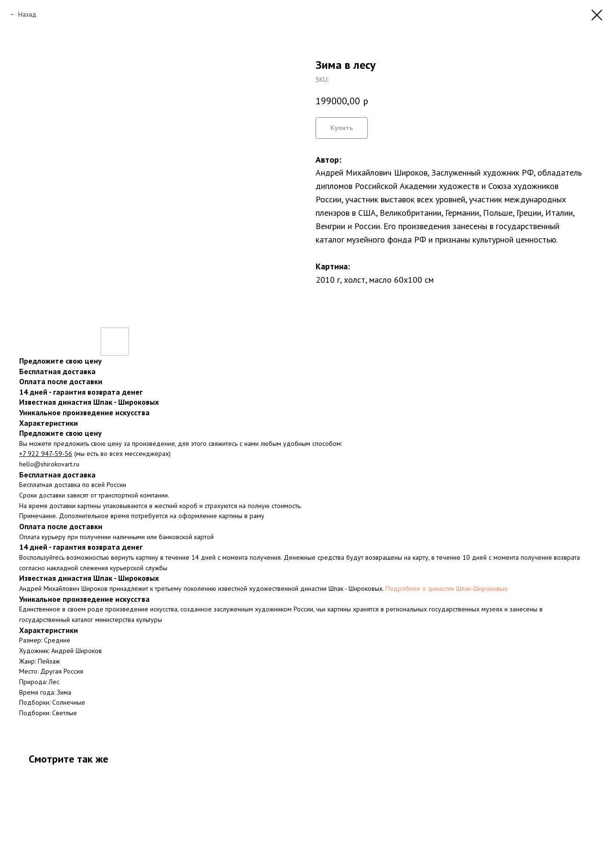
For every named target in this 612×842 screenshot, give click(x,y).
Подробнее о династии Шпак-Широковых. (447, 588)
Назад (27, 14)
